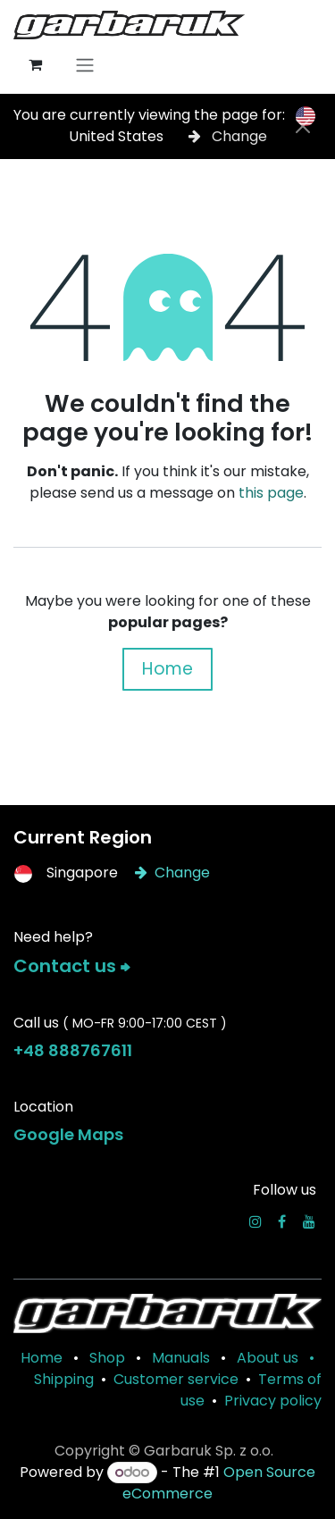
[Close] (303, 126)
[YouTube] (309, 1221)
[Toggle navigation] (85, 64)
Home (167, 669)
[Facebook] (281, 1221)
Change (227, 136)
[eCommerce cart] (35, 64)
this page (271, 493)
